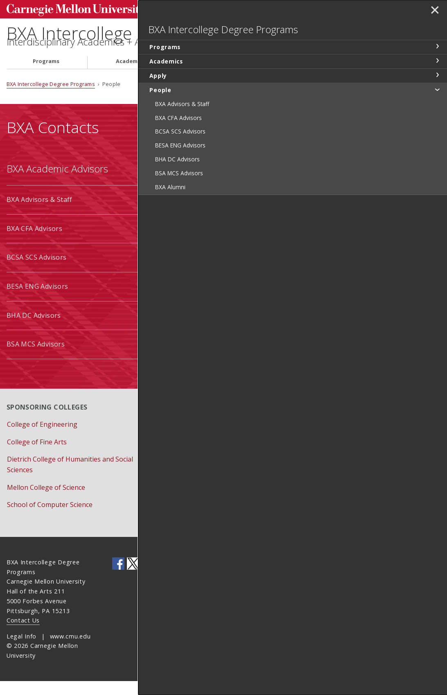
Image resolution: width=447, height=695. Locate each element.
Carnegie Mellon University (68, 8)
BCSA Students (189, 213)
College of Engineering (42, 438)
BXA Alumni (183, 357)
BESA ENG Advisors (37, 300)
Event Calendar (189, 455)
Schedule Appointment (200, 507)
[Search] (279, 8)
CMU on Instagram (177, 577)
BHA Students (187, 271)
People (282, 75)
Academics (130, 75)
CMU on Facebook (118, 577)
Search (312, 8)
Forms (175, 473)
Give (172, 490)
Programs (46, 75)
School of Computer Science (50, 518)
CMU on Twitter (133, 577)
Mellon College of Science (46, 501)
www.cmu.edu (70, 650)
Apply (209, 75)
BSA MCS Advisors (36, 357)
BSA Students (187, 300)
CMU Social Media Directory (204, 577)
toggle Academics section (437, 74)
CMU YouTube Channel (162, 577)
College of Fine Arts (37, 455)
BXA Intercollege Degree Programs (158, 33)
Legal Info (21, 650)
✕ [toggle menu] (433, 11)
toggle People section (437, 102)
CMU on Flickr (192, 577)
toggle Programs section (437, 59)
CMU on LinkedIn (148, 577)
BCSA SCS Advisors (37, 271)
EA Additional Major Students (212, 328)
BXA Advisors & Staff (39, 213)
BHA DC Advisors (34, 328)
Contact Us (23, 634)
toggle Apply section (437, 88)
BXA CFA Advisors (34, 242)
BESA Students (188, 242)
